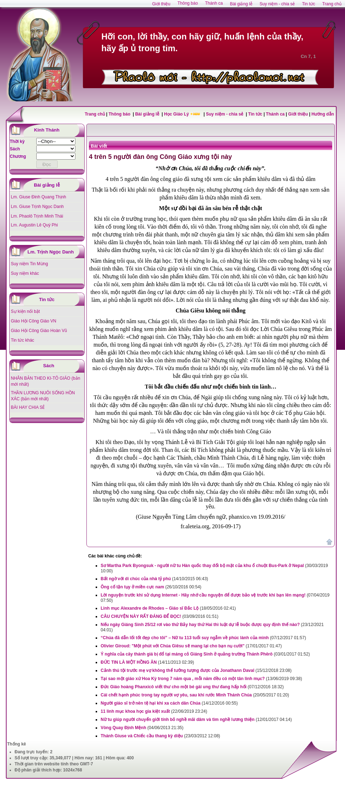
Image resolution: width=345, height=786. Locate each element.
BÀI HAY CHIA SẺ (28, 407)
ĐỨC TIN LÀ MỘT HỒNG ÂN (129, 662)
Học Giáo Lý (177, 114)
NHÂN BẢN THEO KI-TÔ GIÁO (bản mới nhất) (45, 381)
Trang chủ (95, 114)
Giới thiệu (298, 114)
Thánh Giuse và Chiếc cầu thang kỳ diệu (142, 735)
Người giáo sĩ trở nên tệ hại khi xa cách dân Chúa (151, 703)
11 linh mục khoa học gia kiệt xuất (135, 711)
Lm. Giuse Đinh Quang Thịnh (39, 196)
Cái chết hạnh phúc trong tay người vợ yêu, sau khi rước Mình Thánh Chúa (176, 695)
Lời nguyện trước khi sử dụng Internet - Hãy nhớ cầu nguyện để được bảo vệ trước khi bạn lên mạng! (203, 595)
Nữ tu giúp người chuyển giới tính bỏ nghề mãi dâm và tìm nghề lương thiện (178, 719)
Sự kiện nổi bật (25, 311)
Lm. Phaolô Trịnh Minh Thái (37, 216)
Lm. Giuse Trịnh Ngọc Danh (37, 206)
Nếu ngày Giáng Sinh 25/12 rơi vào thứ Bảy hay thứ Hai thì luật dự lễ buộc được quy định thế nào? (200, 624)
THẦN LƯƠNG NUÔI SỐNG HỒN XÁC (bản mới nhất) (43, 395)
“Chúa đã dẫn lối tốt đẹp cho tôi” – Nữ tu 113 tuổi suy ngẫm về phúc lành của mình (185, 637)
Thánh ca (275, 114)
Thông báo (120, 114)
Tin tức (256, 114)
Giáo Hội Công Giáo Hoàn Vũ (39, 330)
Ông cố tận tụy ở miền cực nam (132, 586)
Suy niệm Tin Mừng (29, 263)
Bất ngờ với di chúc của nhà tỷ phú (136, 578)
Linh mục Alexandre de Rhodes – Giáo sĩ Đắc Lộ (149, 608)
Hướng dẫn (323, 114)
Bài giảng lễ (147, 114)
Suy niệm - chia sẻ (225, 114)
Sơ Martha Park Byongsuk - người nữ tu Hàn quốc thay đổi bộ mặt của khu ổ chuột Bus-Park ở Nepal (202, 565)
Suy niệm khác (25, 273)
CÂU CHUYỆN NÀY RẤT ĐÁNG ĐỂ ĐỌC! (141, 616)
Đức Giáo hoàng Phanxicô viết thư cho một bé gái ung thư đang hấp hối (173, 686)
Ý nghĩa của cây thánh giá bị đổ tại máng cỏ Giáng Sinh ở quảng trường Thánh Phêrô (186, 654)
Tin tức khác (22, 340)
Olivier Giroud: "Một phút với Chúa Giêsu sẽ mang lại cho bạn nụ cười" (172, 645)
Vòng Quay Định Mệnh (123, 727)
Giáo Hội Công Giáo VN (34, 321)
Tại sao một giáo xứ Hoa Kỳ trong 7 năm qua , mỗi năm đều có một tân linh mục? (183, 678)
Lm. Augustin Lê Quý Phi (34, 225)
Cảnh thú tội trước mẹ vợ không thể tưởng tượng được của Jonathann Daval (177, 670)
